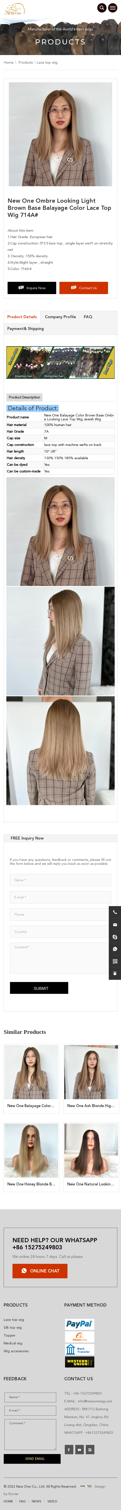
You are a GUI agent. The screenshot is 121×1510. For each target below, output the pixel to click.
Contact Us (88, 288)
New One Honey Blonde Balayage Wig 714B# (46, 1184)
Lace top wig (47, 62)
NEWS (36, 1501)
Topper (9, 1335)
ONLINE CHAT (45, 1271)
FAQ (22, 1501)
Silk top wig (13, 1327)
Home (9, 62)
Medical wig (13, 1343)
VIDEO (52, 1501)
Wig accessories (16, 1351)
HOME (8, 1501)
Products (25, 62)
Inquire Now (36, 288)
